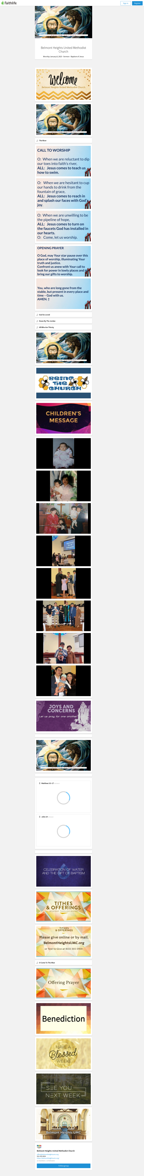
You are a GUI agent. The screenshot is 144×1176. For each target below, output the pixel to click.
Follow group (72, 1166)
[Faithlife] (10, 3)
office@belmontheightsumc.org (56, 1154)
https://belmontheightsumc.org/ (56, 1158)
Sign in (125, 3)
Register (137, 3)
